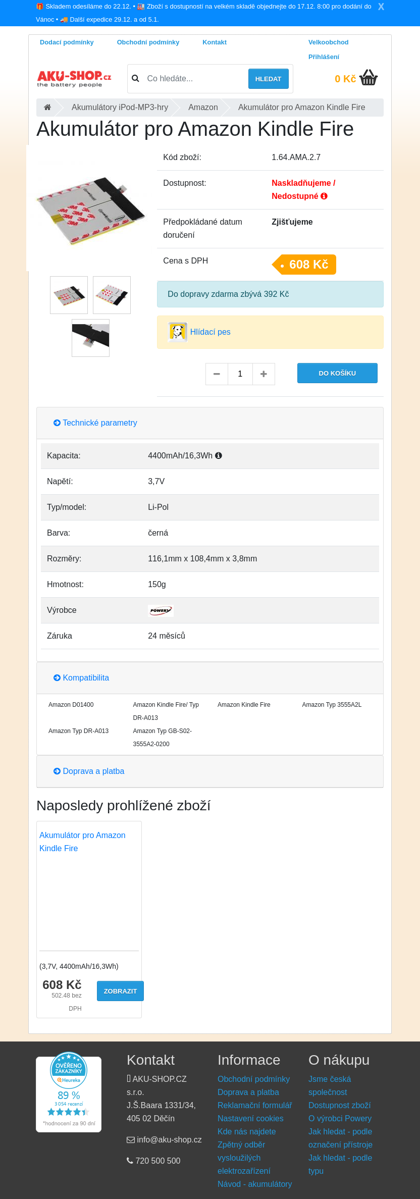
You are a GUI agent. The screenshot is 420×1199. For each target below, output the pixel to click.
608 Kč (308, 264)
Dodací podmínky (67, 42)
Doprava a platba (89, 771)
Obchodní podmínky (148, 42)
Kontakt (214, 42)
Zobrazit (120, 991)
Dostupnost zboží (339, 1105)
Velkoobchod (328, 42)
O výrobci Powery (340, 1118)
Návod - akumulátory (255, 1184)
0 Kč (345, 78)
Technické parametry (95, 423)
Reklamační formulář (255, 1105)
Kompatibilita (81, 677)
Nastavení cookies (251, 1118)
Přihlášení (323, 57)
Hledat (268, 79)
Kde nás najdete (247, 1131)
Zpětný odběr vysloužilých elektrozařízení (244, 1157)
